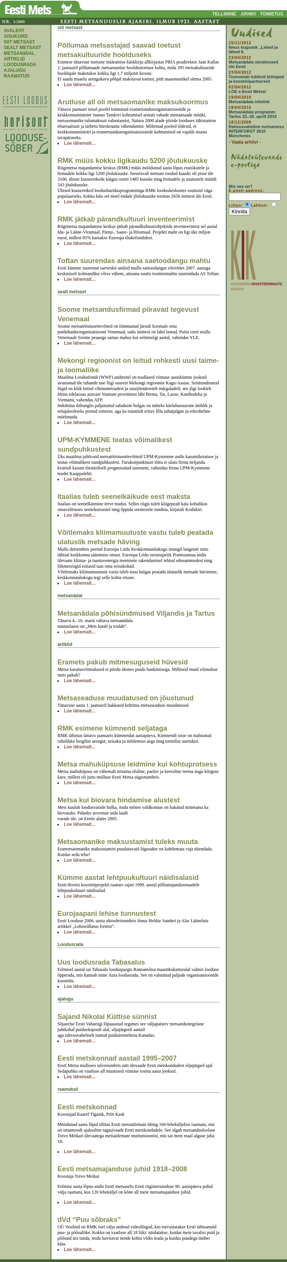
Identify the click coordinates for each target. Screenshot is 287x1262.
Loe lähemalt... (79, 84)
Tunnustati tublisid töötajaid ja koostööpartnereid (256, 79)
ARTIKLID (14, 59)
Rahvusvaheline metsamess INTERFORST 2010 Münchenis (256, 131)
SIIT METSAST (19, 42)
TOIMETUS (271, 14)
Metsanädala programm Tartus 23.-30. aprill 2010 (253, 114)
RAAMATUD (16, 76)
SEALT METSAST (22, 47)
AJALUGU (15, 70)
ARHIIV (248, 14)
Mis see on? (241, 186)
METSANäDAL (19, 53)
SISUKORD (16, 36)
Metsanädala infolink (249, 101)
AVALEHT (14, 30)
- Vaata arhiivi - (245, 142)
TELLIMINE (224, 14)
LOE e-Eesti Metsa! (248, 91)
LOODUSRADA (20, 64)
